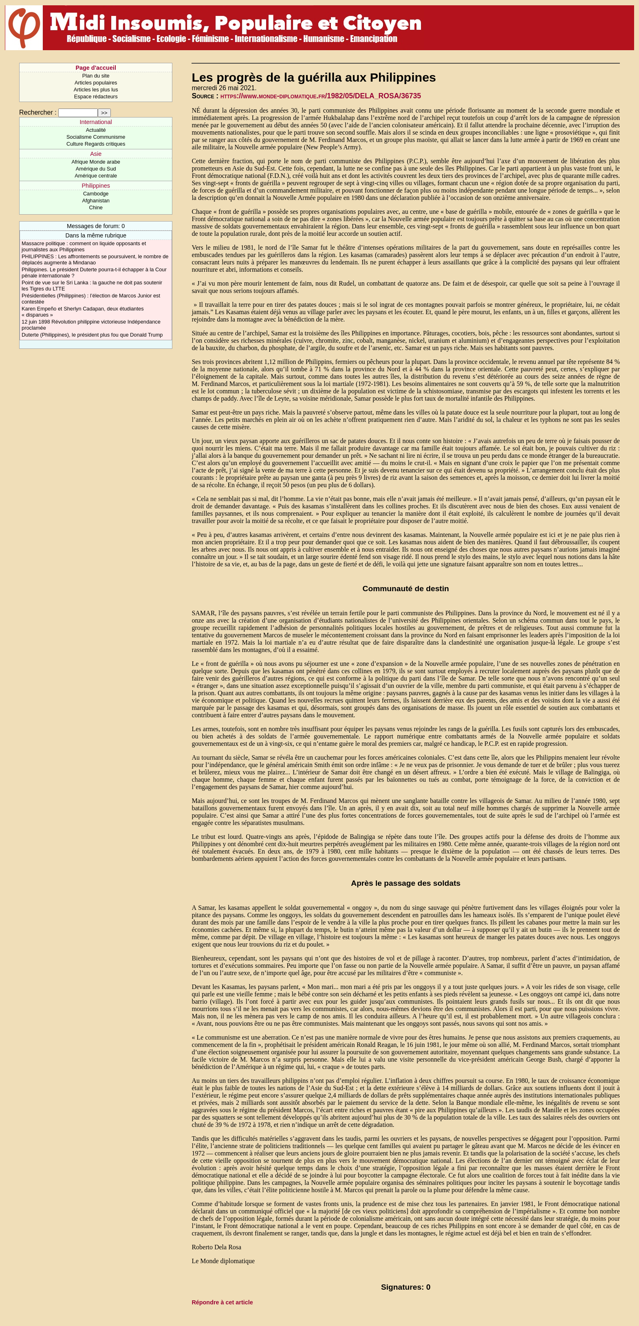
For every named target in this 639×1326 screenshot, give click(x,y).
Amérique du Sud (96, 169)
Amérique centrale (96, 176)
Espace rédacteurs (96, 96)
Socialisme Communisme (95, 137)
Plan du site (96, 76)
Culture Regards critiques (95, 144)
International (96, 122)
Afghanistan (96, 200)
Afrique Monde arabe (95, 162)
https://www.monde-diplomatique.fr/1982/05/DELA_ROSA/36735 (320, 96)
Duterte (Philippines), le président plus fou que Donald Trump (92, 335)
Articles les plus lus (96, 89)
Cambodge (96, 194)
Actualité (96, 130)
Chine (95, 207)
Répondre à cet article (222, 1302)
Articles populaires (96, 83)
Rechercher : (38, 112)
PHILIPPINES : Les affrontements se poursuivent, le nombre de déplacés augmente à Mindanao (95, 259)
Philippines (96, 185)
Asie (95, 154)
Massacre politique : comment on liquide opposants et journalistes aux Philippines (84, 246)
